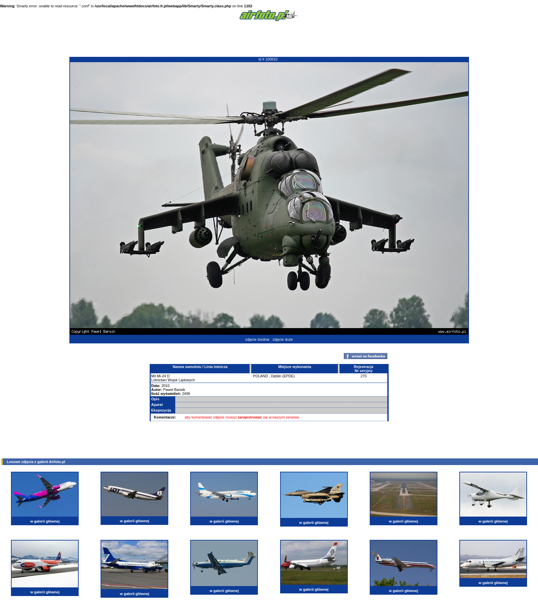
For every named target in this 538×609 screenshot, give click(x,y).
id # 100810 (268, 59)
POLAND (260, 376)
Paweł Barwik (174, 390)
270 (363, 376)
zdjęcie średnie (257, 339)
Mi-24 (161, 376)
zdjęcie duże (282, 339)
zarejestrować (250, 417)
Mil (153, 376)
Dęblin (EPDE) (283, 376)
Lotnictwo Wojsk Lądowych (173, 380)
